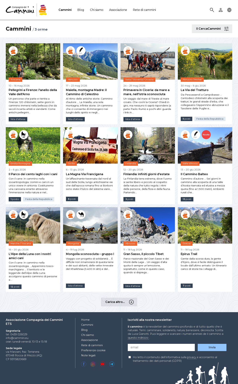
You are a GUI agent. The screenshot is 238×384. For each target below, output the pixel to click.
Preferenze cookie (93, 350)
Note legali (88, 355)
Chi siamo (96, 10)
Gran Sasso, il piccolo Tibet (143, 254)
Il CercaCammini (227, 28)
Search (212, 10)
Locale (230, 10)
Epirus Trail (189, 254)
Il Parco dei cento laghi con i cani (33, 174)
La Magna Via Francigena (84, 174)
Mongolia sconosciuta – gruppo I (90, 254)
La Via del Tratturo (195, 90)
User (221, 10)
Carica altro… (132, 302)
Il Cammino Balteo (194, 174)
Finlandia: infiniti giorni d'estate (146, 174)
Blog (80, 10)
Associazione (118, 10)
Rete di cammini (144, 10)
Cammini (65, 10)
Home (85, 319)
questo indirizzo (138, 337)
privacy (192, 357)
